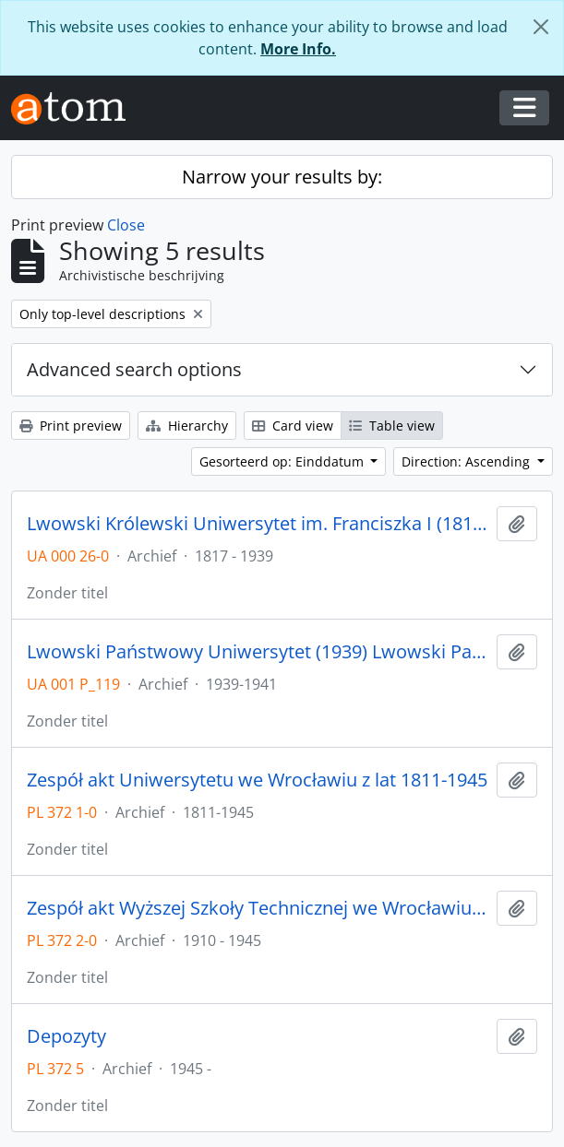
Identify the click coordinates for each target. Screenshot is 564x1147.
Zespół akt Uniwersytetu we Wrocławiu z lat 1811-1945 (257, 780)
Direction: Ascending (468, 461)
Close (126, 225)
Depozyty (66, 1036)
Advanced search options (134, 369)
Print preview (70, 425)
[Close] (541, 27)
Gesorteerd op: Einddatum (283, 461)
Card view (292, 425)
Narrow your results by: (282, 176)
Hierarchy (187, 425)
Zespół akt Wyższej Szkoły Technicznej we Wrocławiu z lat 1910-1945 (258, 908)
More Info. (298, 49)
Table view (392, 425)
